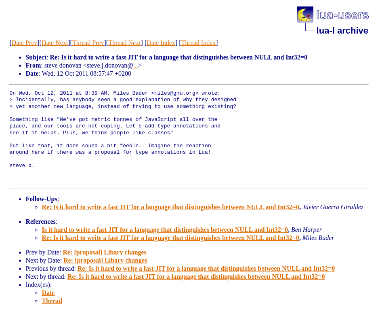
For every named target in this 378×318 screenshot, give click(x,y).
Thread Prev (88, 42)
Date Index (161, 42)
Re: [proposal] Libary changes (104, 252)
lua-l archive (342, 30)
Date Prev (25, 42)
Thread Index (198, 42)
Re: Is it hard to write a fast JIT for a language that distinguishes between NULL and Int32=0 (170, 207)
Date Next (55, 42)
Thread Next (124, 42)
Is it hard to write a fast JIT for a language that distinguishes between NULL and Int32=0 (165, 229)
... (135, 65)
